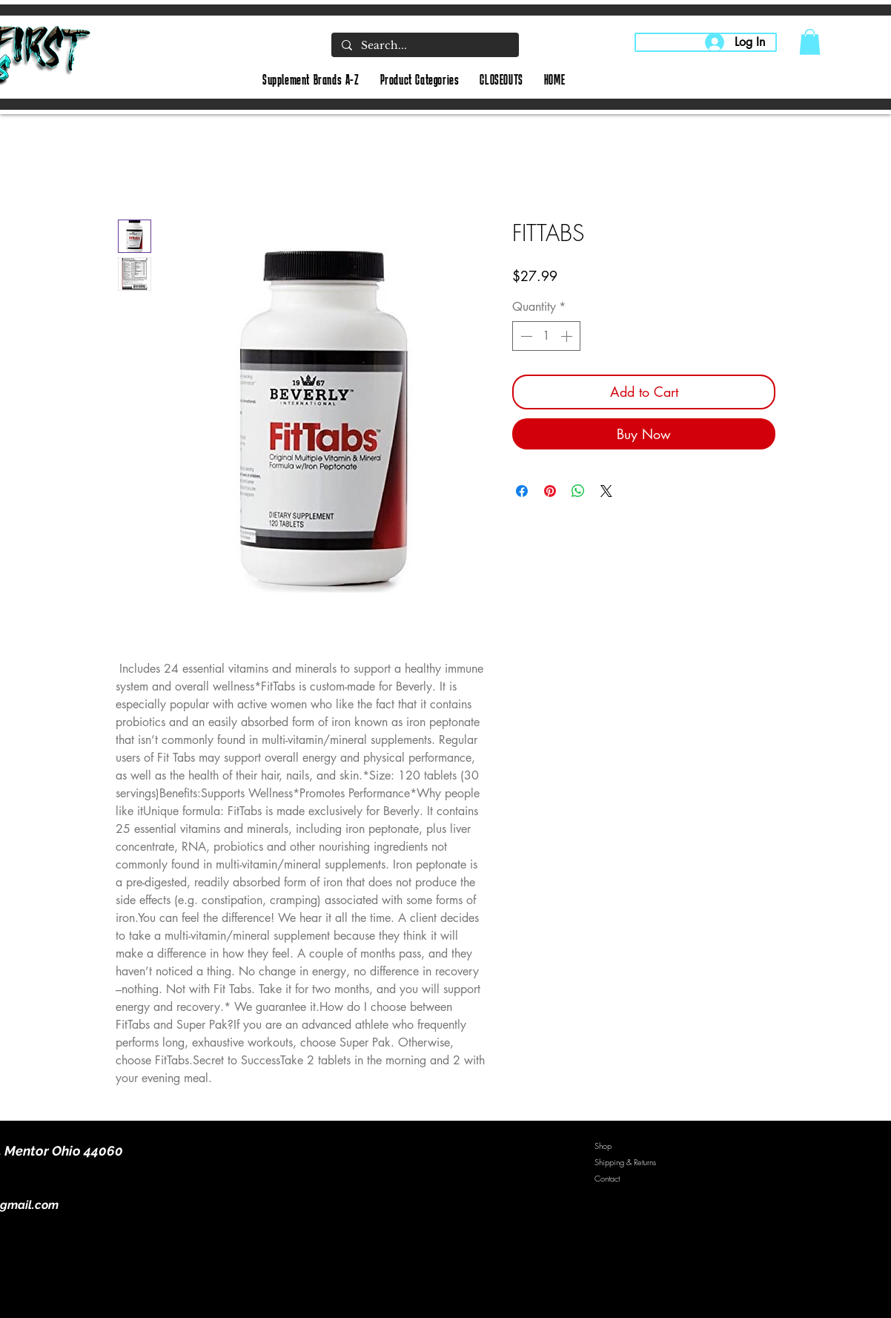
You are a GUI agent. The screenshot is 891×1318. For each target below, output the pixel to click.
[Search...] (424, 46)
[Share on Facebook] (522, 491)
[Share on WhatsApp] (578, 491)
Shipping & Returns (625, 1161)
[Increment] (567, 336)
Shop (603, 1145)
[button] (810, 42)
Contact (607, 1178)
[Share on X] (606, 491)
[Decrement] (524, 336)
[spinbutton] (546, 336)
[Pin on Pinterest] (550, 491)
